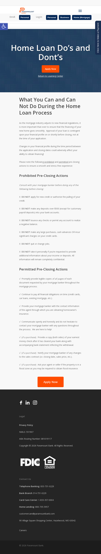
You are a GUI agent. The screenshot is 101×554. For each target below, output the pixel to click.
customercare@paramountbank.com (37, 513)
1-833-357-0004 (46, 500)
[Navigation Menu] (80, 10)
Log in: (39, 16)
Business (64, 17)
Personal (25, 17)
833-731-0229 (47, 486)
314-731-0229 (39, 493)
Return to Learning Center (50, 76)
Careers (23, 530)
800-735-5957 (42, 506)
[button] (4, 26)
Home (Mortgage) (82, 17)
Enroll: (12, 16)
